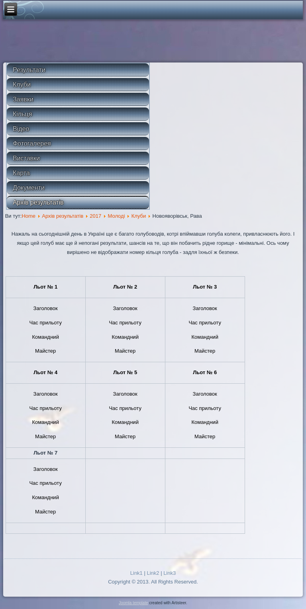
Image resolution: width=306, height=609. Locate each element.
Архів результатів (38, 202)
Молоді (116, 216)
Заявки (23, 99)
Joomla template (133, 603)
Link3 (169, 573)
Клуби (22, 84)
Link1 (136, 573)
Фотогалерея (32, 143)
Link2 (153, 573)
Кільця (22, 114)
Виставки (26, 158)
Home (28, 216)
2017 (95, 216)
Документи (29, 187)
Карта (21, 173)
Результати (29, 69)
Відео (21, 128)
